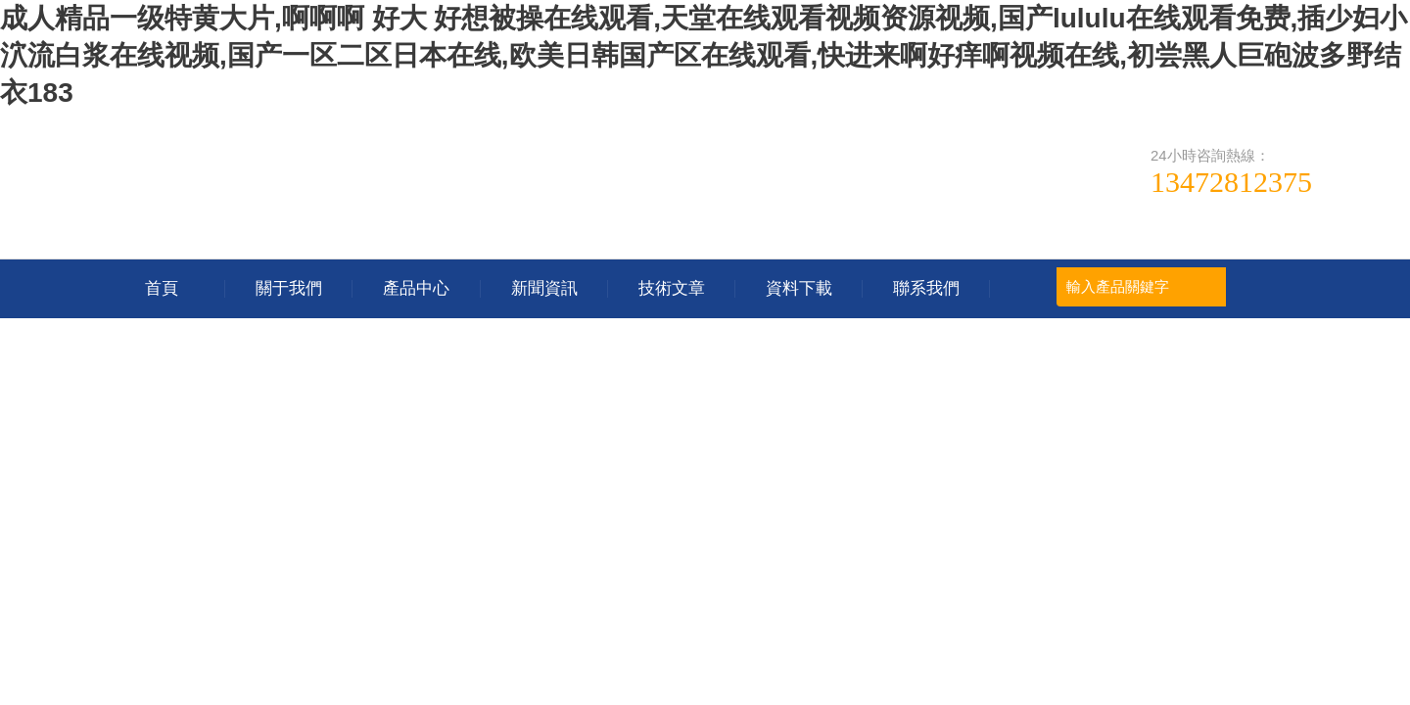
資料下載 (799, 288)
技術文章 (671, 288)
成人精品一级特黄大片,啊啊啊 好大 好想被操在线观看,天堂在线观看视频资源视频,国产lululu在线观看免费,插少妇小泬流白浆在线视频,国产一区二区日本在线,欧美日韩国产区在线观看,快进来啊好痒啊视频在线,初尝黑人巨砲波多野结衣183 (703, 55)
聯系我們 (926, 288)
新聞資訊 (544, 288)
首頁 (161, 288)
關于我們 (289, 288)
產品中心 (416, 288)
